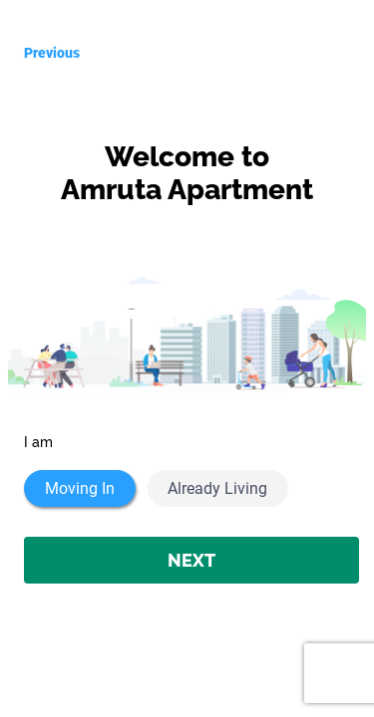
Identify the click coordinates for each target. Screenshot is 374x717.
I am (38, 442)
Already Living (217, 488)
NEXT (191, 560)
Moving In (80, 488)
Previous (52, 53)
